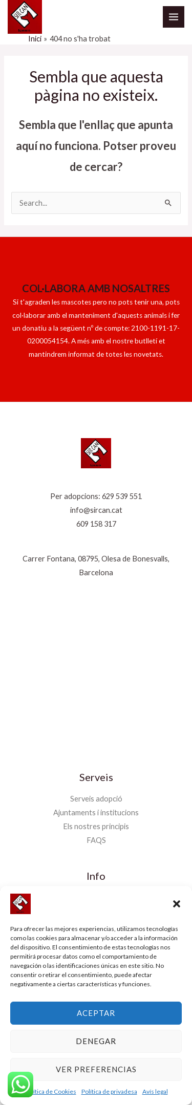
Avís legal (155, 1091)
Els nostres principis (96, 826)
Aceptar (96, 1012)
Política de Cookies (50, 1091)
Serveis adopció (96, 798)
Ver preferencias (96, 1069)
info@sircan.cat (96, 510)
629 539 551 (122, 496)
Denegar (96, 1041)
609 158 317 (96, 523)
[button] (177, 904)
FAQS (96, 840)
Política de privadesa (109, 1091)
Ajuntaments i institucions (96, 812)
